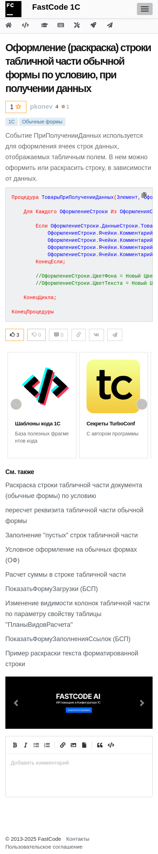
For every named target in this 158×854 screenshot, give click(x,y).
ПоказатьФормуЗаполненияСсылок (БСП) (67, 639)
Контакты (77, 839)
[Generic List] (36, 745)
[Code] (110, 745)
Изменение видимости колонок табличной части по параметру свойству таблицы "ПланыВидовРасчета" (77, 614)
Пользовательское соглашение (44, 847)
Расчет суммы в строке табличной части (65, 574)
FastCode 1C (56, 7)
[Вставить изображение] (73, 745)
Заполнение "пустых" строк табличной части (71, 535)
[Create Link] (62, 745)
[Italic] (25, 745)
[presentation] (79, 762)
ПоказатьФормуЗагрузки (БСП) (51, 588)
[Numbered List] (46, 745)
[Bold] (14, 745)
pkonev (41, 106)
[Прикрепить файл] (84, 745)
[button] (16, 703)
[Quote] (99, 745)
